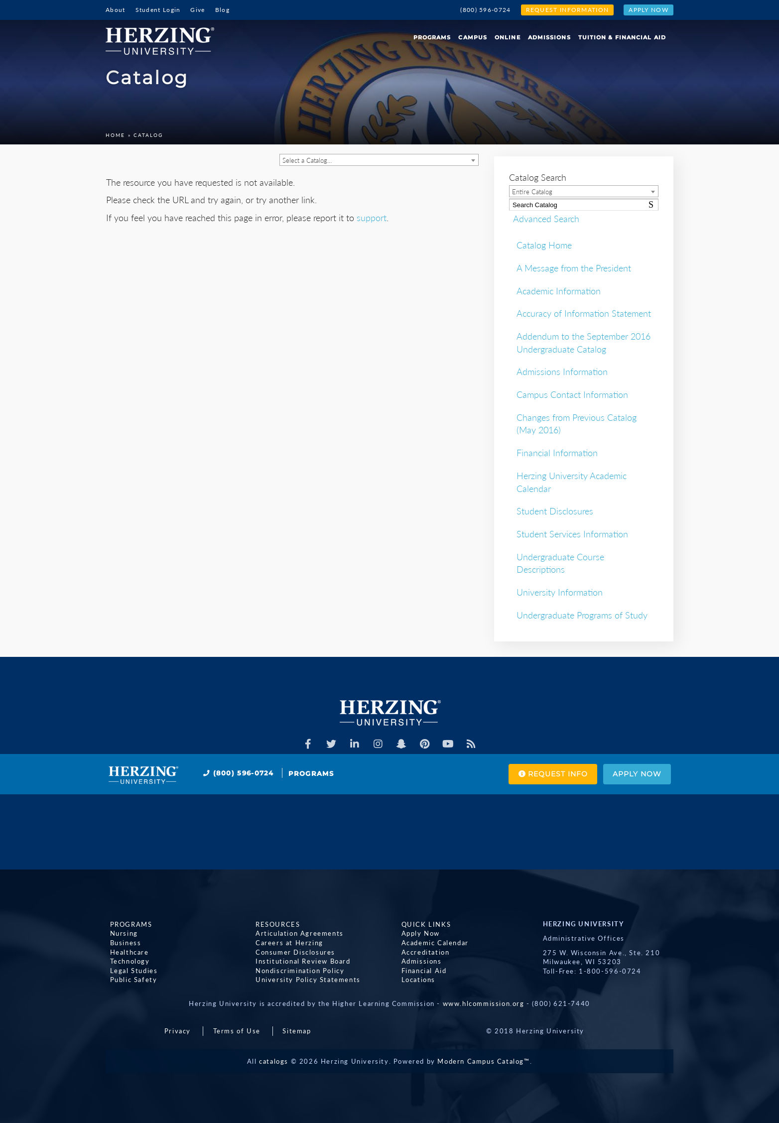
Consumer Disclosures (291, 952)
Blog (222, 9)
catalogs (273, 1061)
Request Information (567, 9)
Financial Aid (419, 970)
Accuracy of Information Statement (584, 313)
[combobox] (379, 160)
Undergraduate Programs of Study (582, 615)
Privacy (177, 1031)
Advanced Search (542, 218)
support (372, 217)
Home (115, 135)
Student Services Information (572, 533)
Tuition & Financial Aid (622, 37)
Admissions (549, 37)
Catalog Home (544, 245)
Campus (472, 37)
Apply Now (648, 9)
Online (507, 37)
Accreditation (421, 952)
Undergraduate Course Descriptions (560, 563)
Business (121, 943)
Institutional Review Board (299, 961)
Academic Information (559, 290)
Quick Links (422, 924)
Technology (125, 961)
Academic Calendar (430, 943)
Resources (274, 924)
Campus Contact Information (572, 394)
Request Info (536, 774)
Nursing (119, 933)
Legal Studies (129, 970)
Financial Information (557, 452)
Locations (414, 980)
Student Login (158, 9)
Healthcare (125, 952)
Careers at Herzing (285, 943)
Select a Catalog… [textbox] (307, 160)
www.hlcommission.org (483, 1003)
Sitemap (296, 1031)
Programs (432, 37)
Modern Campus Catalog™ (483, 1061)
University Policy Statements (304, 980)
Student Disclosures (555, 510)
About (116, 9)
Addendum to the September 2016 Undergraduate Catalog (583, 343)
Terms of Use (236, 1031)
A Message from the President (574, 267)
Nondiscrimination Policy (296, 970)
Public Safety (129, 980)
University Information (560, 592)
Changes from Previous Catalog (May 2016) (577, 424)
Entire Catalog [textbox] (532, 192)
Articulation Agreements (296, 933)
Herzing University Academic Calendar (572, 482)
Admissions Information (562, 371)
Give (197, 9)
